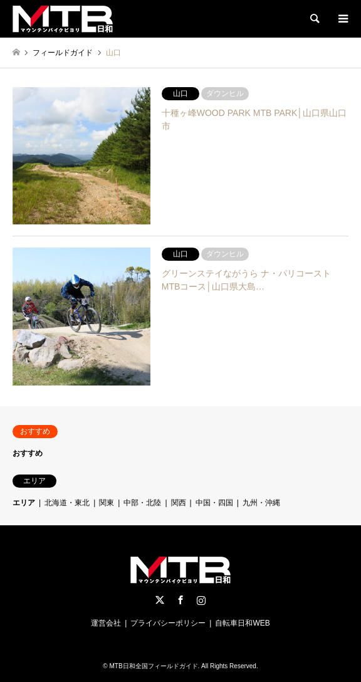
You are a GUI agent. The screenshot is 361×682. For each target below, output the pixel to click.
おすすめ (28, 453)
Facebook (180, 599)
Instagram (201, 599)
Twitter (159, 599)
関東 (106, 502)
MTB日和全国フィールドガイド (153, 666)
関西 (178, 502)
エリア (24, 502)
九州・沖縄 (261, 502)
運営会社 (106, 623)
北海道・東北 (67, 502)
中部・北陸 (142, 502)
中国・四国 (214, 502)
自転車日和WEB (242, 623)
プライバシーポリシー (168, 623)
